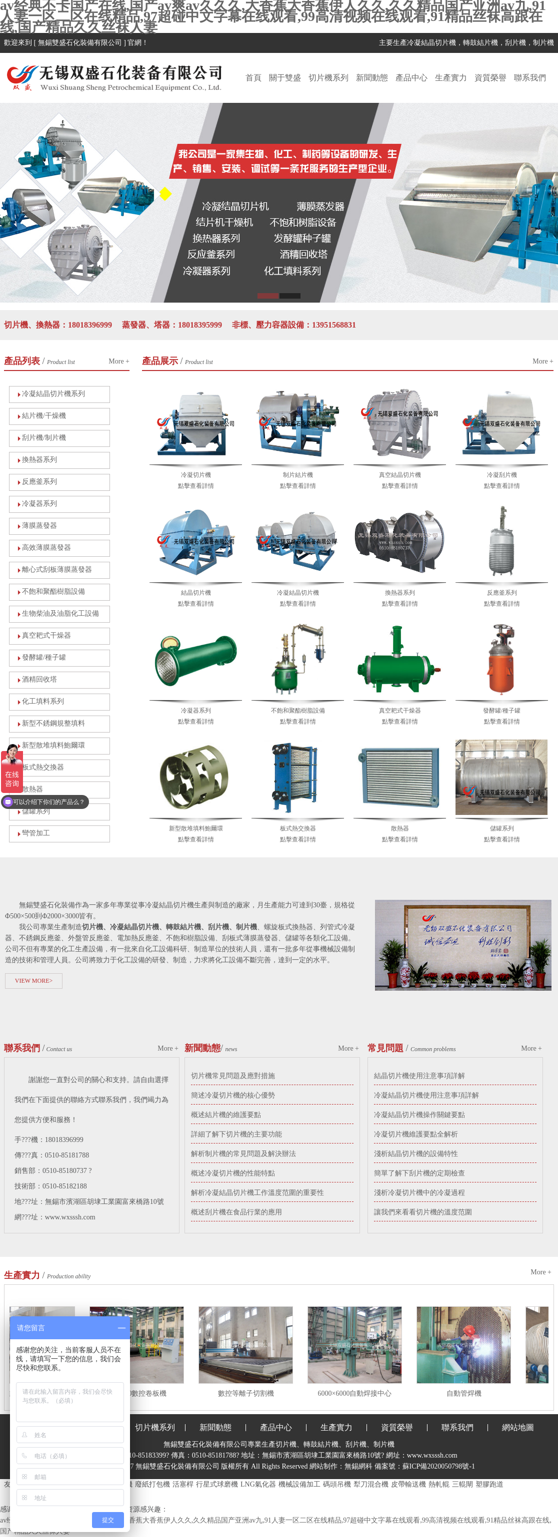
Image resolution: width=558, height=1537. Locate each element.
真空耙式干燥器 (46, 635)
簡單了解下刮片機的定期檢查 (419, 1173)
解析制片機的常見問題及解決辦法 (243, 1153)
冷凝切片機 (196, 474)
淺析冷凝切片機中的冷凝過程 (419, 1192)
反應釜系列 (39, 481)
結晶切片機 (196, 592)
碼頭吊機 (337, 1484)
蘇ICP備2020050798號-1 (438, 1466)
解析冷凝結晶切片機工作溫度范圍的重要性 (257, 1192)
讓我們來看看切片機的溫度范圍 (423, 1212)
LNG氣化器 (258, 1484)
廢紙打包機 (152, 1484)
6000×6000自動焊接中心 (357, 1393)
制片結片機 (298, 474)
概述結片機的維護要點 (226, 1115)
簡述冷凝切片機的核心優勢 (233, 1095)
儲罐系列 (502, 828)
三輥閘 (462, 1484)
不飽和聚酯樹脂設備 (53, 591)
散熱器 (32, 789)
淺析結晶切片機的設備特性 (416, 1153)
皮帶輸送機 (408, 1484)
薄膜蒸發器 (39, 525)
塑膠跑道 (490, 1484)
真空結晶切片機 (400, 474)
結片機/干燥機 (44, 415)
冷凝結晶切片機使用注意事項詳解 (426, 1095)
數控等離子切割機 (248, 1393)
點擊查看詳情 (196, 485)
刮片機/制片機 (44, 437)
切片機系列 (328, 77)
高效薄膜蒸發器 (46, 547)
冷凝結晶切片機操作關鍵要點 (419, 1115)
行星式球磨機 (217, 1484)
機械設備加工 (299, 1484)
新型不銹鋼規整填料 (53, 723)
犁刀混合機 (371, 1484)
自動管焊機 (466, 1393)
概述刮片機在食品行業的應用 (236, 1212)
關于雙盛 (285, 77)
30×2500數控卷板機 (140, 1393)
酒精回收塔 (39, 679)
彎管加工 (36, 833)
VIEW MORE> (34, 980)
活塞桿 (183, 1484)
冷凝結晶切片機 (298, 592)
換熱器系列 (39, 459)
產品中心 (412, 77)
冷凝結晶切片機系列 (53, 393)
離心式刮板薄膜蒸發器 (57, 569)
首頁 (254, 77)
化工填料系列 (43, 701)
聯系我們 (530, 77)
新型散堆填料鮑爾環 (53, 745)
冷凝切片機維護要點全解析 (416, 1134)
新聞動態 (372, 77)
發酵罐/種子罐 (44, 657)
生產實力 (451, 77)
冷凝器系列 (39, 503)
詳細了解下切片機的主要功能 (236, 1134)
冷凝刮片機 (502, 474)
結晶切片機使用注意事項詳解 (419, 1076)
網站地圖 (518, 1427)
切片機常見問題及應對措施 (233, 1076)
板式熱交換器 (43, 767)
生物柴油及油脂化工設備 (60, 613)
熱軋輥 (439, 1484)
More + (119, 361)
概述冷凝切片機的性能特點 (233, 1173)
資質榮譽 (490, 77)
